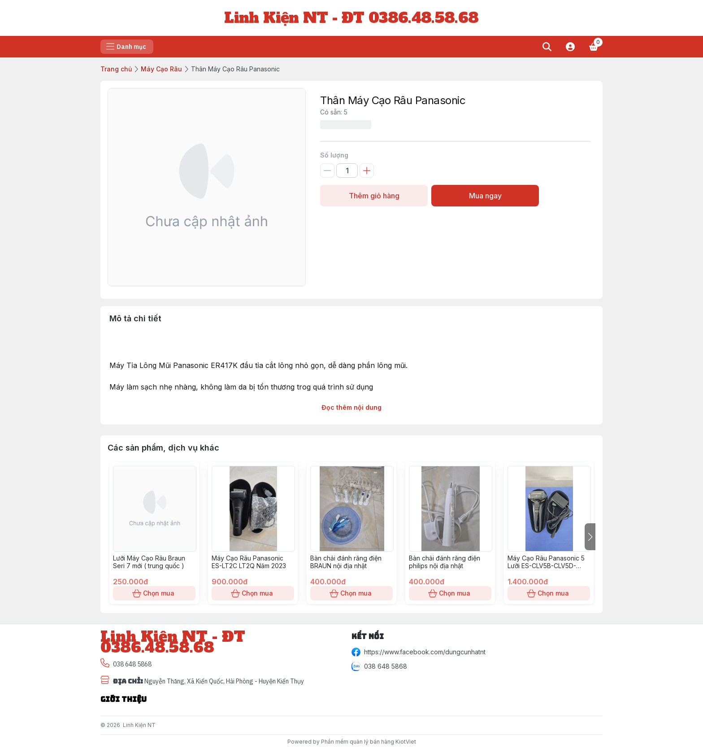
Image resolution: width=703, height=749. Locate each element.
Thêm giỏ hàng (374, 195)
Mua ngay (485, 195)
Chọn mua (154, 593)
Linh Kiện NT (139, 725)
